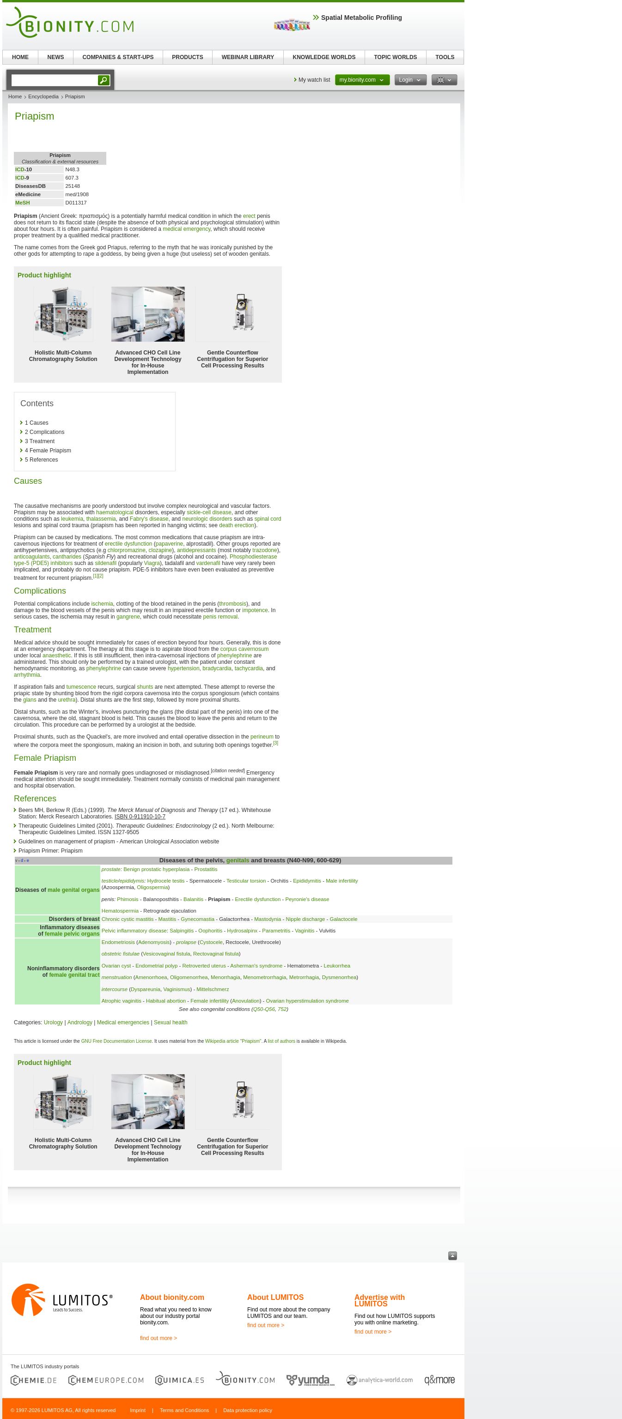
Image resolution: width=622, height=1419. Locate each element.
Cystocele (211, 942)
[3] (275, 743)
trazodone (264, 550)
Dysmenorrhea (339, 977)
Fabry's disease (149, 519)
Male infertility (342, 881)
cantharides (67, 556)
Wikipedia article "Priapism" (233, 1041)
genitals (238, 860)
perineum (262, 737)
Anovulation (246, 1001)
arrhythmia (27, 675)
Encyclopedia (43, 96)
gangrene (128, 616)
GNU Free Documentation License (116, 1041)
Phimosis (127, 899)
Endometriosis (118, 942)
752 (282, 1009)
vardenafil (208, 563)
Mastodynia (267, 919)
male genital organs (74, 890)
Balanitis (193, 899)
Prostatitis (206, 869)
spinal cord (268, 519)
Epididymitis (307, 881)
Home (15, 96)
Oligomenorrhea (189, 977)
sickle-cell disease (209, 512)
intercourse (115, 989)
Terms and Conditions (184, 1410)
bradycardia (217, 668)
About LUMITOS (275, 1297)
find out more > (158, 1338)
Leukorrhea (337, 965)
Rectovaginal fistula (216, 953)
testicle (110, 881)
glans (30, 700)
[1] (95, 575)
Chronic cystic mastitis (128, 919)
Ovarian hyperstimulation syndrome (307, 1001)
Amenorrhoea (151, 977)
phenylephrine (234, 655)
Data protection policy (247, 1410)
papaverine (169, 544)
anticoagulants (31, 556)
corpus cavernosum (244, 649)
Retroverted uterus (204, 965)
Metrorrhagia (304, 977)
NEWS (56, 57)
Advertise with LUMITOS (379, 1300)
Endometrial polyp (156, 965)
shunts (145, 687)
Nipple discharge (305, 919)
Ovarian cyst (116, 965)
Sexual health (171, 1022)
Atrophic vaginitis (121, 1001)
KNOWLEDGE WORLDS (324, 57)
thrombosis (232, 604)
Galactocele (344, 919)
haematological (115, 512)
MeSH (22, 202)
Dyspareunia (145, 989)
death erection (236, 525)
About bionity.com (172, 1297)
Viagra (152, 563)
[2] (101, 575)
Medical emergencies (123, 1022)
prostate (111, 869)
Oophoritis (210, 930)
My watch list (314, 80)
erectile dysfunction (128, 544)
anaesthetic (57, 655)
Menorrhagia (225, 977)
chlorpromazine (127, 550)
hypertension (184, 668)
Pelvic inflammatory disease (134, 930)
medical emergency (186, 229)
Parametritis (276, 930)
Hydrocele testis (166, 881)
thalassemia (101, 519)
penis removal (220, 616)
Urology (53, 1022)
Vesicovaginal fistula (166, 953)
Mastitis (168, 919)
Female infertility (209, 1001)
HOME (20, 57)
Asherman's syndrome (256, 965)
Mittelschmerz (212, 989)
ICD (19, 169)
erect (249, 216)
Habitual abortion (166, 1001)
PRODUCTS (187, 57)
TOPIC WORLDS (395, 57)
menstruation (117, 977)
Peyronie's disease (307, 899)
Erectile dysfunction (258, 899)
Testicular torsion (246, 881)
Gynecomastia (197, 919)
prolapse (186, 942)
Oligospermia (152, 887)
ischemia (102, 604)
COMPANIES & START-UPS (117, 57)
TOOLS (444, 57)
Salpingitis (182, 930)
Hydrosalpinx (242, 930)
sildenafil (105, 563)
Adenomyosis (154, 942)
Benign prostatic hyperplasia (156, 869)
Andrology (79, 1022)
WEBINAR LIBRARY (248, 57)
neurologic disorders (207, 519)
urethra (66, 700)
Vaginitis (304, 930)
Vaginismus (176, 989)
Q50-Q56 (264, 1009)
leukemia (72, 519)
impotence (255, 610)
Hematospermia (120, 911)
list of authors (281, 1041)
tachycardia (249, 668)
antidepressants (196, 550)
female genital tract (74, 975)
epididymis (131, 881)
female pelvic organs (72, 934)
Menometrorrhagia (264, 977)
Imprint (138, 1410)
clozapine (160, 550)
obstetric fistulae (121, 953)
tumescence (81, 687)
